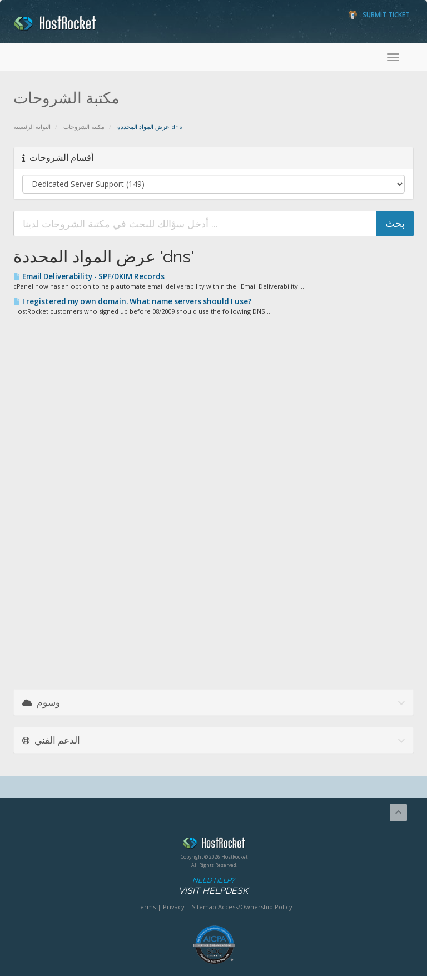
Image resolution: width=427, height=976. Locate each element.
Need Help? (213, 886)
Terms (146, 907)
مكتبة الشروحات (84, 126)
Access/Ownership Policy (255, 907)
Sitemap (204, 907)
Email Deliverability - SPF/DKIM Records (89, 276)
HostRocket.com (214, 844)
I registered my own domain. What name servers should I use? (132, 301)
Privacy (174, 907)
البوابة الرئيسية (32, 126)
